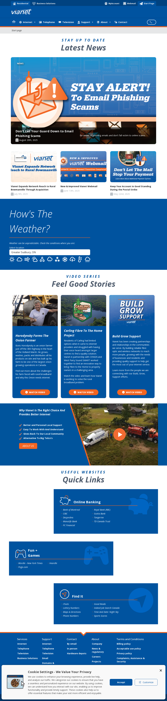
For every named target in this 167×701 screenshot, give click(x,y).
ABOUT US (28, 446)
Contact (120, 22)
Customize (146, 682)
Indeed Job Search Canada (107, 607)
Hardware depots (76, 653)
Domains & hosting (48, 665)
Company (97, 643)
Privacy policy (124, 653)
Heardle (53, 563)
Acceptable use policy (129, 648)
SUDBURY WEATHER (131, 234)
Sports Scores (100, 615)
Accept (121, 682)
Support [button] (84, 22)
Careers (96, 656)
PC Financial (69, 525)
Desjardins (68, 517)
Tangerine (99, 517)
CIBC (65, 513)
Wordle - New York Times (30, 563)
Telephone (47, 22)
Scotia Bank (99, 513)
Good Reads (100, 604)
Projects (96, 661)
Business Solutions (27, 658)
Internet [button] (25, 22)
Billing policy (124, 643)
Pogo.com (23, 567)
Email (45, 658)
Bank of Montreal (71, 509)
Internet (22, 643)
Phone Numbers (71, 615)
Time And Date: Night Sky (106, 611)
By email (72, 643)
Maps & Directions (72, 611)
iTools (66, 604)
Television (66, 22)
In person (72, 648)
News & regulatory (98, 650)
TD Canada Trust (102, 521)
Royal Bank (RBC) (102, 509)
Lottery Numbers (71, 607)
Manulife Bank (70, 521)
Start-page (17, 30)
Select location (16, 247)
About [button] (102, 22)
